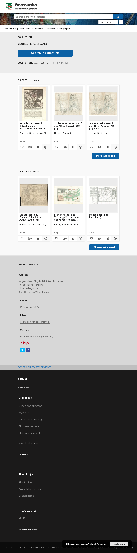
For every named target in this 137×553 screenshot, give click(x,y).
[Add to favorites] (22, 147)
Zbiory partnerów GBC (30, 433)
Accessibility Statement (30, 489)
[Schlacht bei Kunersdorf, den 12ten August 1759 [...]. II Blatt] (103, 104)
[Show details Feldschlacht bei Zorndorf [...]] (115, 238)
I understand (119, 544)
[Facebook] (28, 350)
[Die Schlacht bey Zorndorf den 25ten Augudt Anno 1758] (34, 195)
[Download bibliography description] (30, 147)
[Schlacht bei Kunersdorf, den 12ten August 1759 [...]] (68, 104)
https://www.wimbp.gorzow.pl (37, 336)
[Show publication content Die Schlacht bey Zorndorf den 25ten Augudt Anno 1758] (38, 238)
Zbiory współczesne (29, 426)
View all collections (28, 443)
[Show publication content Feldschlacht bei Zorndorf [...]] (107, 238)
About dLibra (25, 482)
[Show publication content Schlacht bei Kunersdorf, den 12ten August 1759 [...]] (73, 147)
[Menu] (133, 3)
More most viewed (104, 247)
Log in (22, 517)
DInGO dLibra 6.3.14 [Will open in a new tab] (38, 547)
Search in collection (45, 53)
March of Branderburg (30, 419)
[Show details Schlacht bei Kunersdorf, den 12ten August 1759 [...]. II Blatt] (115, 147)
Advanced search (108, 22)
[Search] (118, 16)
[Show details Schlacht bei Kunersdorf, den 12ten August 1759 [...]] (80, 147)
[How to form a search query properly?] (121, 22)
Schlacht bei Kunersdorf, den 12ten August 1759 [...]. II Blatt (103, 126)
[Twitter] (22, 350)
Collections (24, 28)
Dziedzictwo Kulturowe (43, 28)
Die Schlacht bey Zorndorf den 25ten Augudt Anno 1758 (30, 217)
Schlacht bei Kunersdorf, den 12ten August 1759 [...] (68, 126)
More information (98, 544)
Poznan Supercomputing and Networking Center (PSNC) (102, 547)
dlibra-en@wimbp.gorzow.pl (35, 321)
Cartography (63, 28)
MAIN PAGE (10, 28)
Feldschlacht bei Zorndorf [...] (98, 216)
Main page (24, 387)
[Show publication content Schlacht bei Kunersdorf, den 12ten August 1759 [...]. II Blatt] (107, 147)
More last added (105, 155)
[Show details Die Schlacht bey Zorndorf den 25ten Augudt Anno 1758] (45, 238)
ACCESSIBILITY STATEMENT (34, 367)
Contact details (26, 495)
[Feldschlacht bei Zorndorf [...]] (103, 195)
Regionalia (24, 412)
